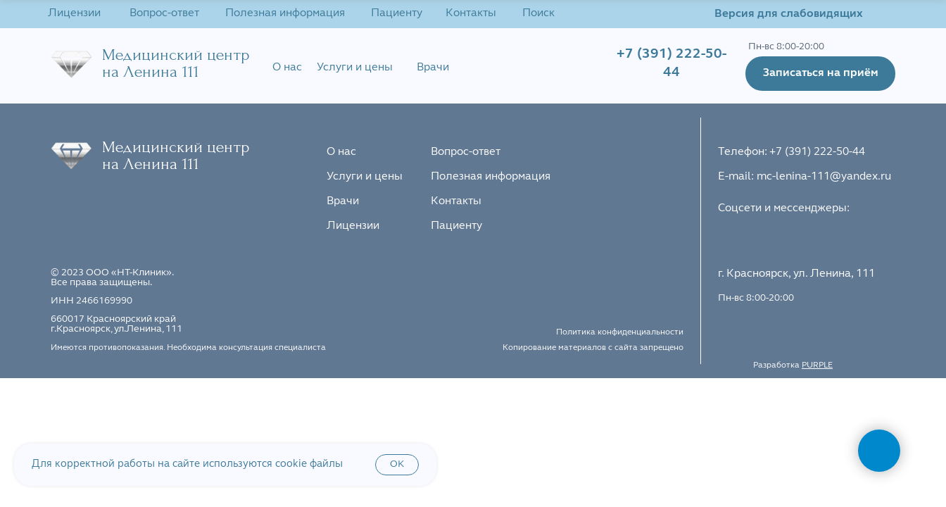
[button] (820, 73)
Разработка (793, 365)
